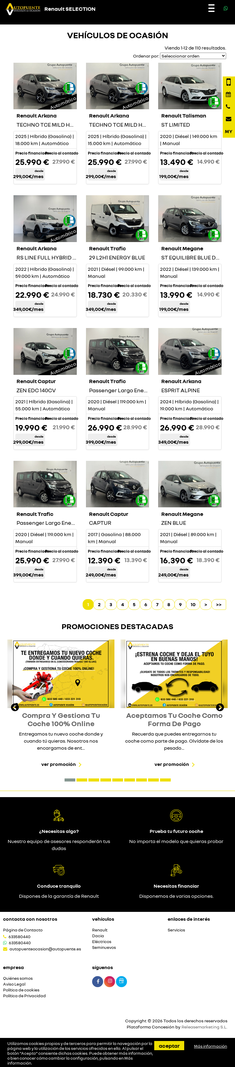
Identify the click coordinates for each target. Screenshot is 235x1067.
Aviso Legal (14, 984)
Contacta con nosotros (30, 919)
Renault (99, 930)
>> (219, 604)
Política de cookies (21, 990)
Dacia (98, 936)
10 (193, 604)
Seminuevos (104, 947)
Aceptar (169, 1045)
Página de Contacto (23, 930)
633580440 (20, 936)
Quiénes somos (18, 978)
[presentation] (15, 708)
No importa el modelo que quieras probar (176, 841)
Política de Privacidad (24, 996)
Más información (210, 1046)
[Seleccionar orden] (193, 56)
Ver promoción (58, 764)
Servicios (176, 930)
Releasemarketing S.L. (204, 1026)
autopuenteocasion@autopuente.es (45, 948)
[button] (70, 780)
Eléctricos (101, 941)
